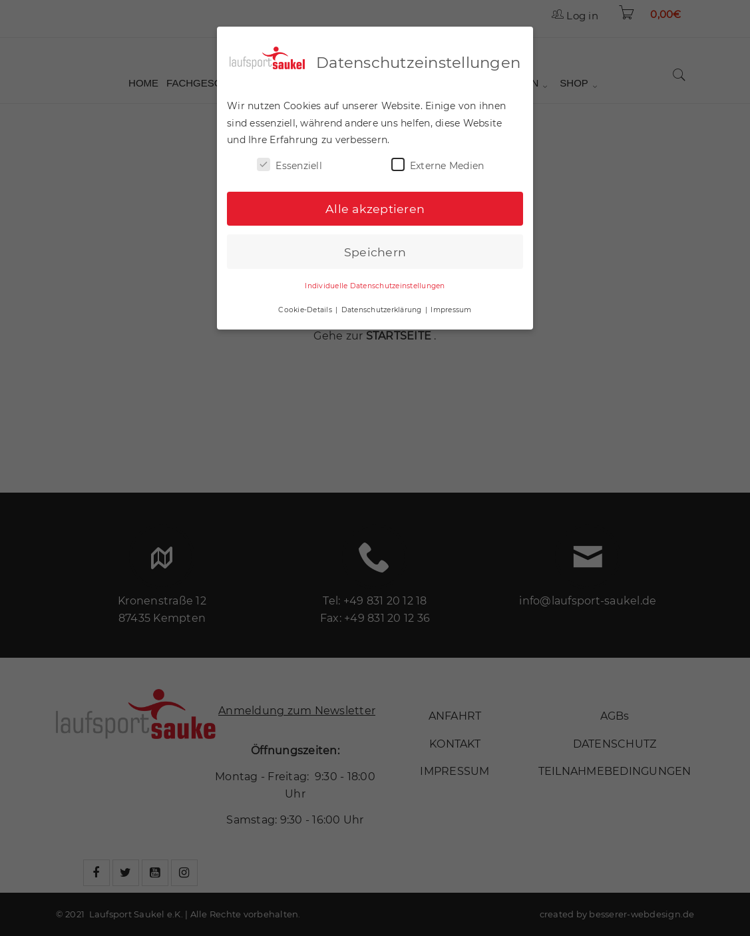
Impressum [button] (451, 306)
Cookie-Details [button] (306, 306)
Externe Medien (437, 161)
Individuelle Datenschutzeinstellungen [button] (375, 283)
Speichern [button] (375, 249)
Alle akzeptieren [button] (375, 205)
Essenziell (289, 161)
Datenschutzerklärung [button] (382, 306)
